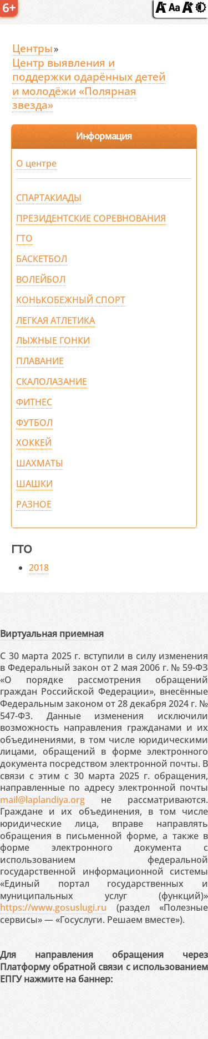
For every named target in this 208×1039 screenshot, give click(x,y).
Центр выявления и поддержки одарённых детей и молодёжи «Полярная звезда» (88, 84)
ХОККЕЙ (34, 442)
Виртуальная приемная (52, 634)
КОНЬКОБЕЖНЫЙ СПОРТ (70, 300)
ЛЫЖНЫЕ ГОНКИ (53, 340)
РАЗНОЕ (34, 504)
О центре (36, 163)
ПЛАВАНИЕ (40, 361)
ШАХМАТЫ (39, 463)
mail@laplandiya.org (42, 800)
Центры (32, 48)
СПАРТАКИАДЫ (49, 198)
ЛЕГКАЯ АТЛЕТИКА (55, 320)
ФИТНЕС (34, 402)
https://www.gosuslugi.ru (53, 907)
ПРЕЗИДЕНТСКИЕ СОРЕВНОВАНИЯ (91, 218)
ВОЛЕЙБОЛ (40, 279)
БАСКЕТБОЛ (41, 259)
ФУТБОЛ (34, 422)
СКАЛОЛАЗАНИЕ (51, 381)
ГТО (24, 238)
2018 (39, 567)
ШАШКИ (34, 484)
